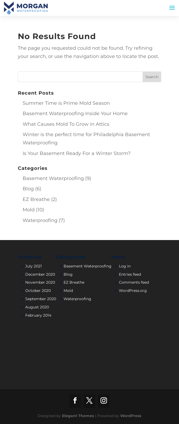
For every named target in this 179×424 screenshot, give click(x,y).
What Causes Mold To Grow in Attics (66, 124)
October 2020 (38, 290)
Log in (125, 266)
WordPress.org (133, 290)
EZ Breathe (36, 199)
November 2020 (40, 282)
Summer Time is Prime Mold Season (66, 103)
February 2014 (38, 315)
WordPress (130, 415)
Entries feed (130, 274)
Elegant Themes (78, 415)
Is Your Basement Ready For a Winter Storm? (77, 153)
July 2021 (33, 266)
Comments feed (134, 282)
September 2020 (40, 298)
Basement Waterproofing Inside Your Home (75, 113)
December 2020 (40, 274)
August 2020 (37, 307)
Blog (28, 189)
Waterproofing (40, 220)
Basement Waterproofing (53, 178)
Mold (29, 210)
